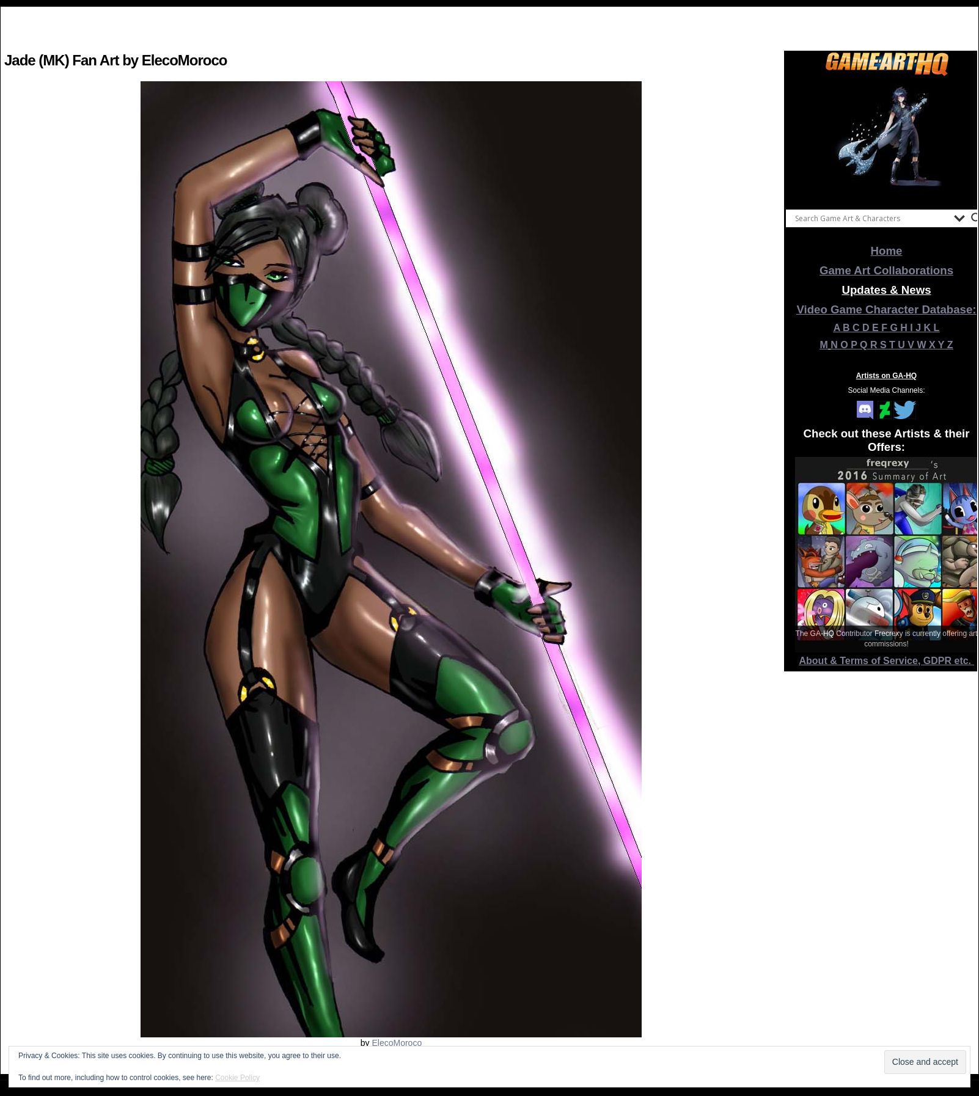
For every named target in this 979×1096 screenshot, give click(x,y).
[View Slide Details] (887, 140)
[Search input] (871, 218)
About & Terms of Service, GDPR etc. (886, 661)
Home (887, 250)
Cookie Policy (237, 1077)
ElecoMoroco (397, 1043)
